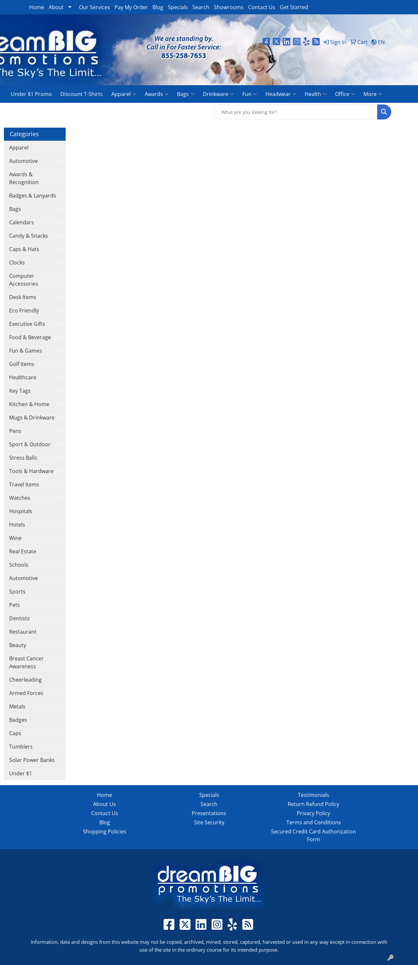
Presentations (209, 813)
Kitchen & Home (29, 404)
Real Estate (22, 551)
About (56, 7)
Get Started (294, 7)
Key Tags (20, 390)
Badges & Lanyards (32, 195)
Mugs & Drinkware (32, 417)
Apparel (123, 94)
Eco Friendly (24, 310)
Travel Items (24, 484)
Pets (14, 605)
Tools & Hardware (31, 471)
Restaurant (23, 631)
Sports (17, 591)
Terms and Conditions (313, 822)
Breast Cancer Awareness (26, 662)
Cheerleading (25, 679)
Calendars (21, 222)
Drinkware (218, 94)
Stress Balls (23, 457)
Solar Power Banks (32, 760)
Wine (15, 538)
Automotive (23, 161)
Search (200, 7)
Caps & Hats (24, 249)
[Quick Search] (295, 111)
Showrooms (229, 7)
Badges (18, 719)
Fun (249, 94)
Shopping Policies (104, 831)
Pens (15, 431)
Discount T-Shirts (81, 94)
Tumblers (21, 746)
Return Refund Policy (313, 804)
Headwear (280, 94)
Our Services (94, 7)
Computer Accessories (23, 279)
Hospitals (20, 511)
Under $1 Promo (31, 94)
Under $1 (20, 773)
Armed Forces (26, 693)
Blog (158, 7)
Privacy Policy (313, 813)
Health (316, 94)
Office (345, 94)
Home (36, 7)
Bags (185, 94)
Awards (157, 94)
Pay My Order (131, 7)
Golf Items (21, 364)
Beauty (17, 645)
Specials (178, 7)
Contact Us (261, 7)
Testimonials (313, 795)
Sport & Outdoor (30, 444)
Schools (18, 564)
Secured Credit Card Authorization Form (313, 835)
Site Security (209, 822)
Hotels (17, 524)
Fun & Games (25, 350)
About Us (104, 804)
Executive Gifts (27, 323)
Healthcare (22, 377)
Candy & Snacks (28, 235)
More (372, 94)
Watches (19, 497)
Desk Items (22, 297)
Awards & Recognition (24, 178)
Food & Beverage (30, 337)
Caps (15, 733)
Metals (17, 706)
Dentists (19, 618)
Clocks (17, 262)
